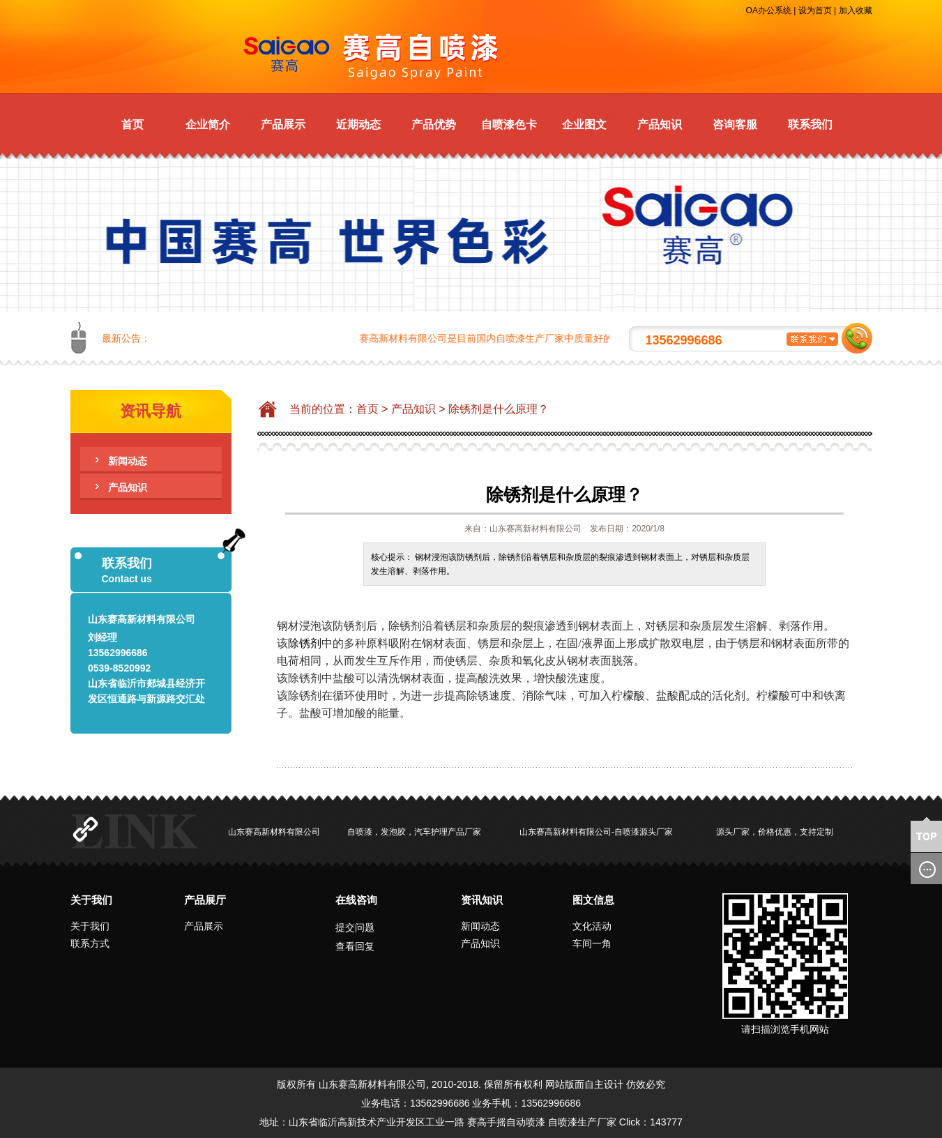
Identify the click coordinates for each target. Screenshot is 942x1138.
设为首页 (815, 10)
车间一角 (591, 943)
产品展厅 (205, 900)
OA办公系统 (768, 10)
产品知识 (659, 124)
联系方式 (89, 943)
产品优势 (433, 124)
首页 (132, 124)
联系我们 (810, 124)
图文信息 (593, 900)
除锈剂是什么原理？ (498, 409)
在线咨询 (356, 900)
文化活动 (591, 926)
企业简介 (207, 124)
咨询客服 (735, 124)
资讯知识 (482, 900)
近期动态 (358, 124)
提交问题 (354, 927)
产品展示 (283, 124)
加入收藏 (855, 10)
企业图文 (584, 124)
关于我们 (91, 900)
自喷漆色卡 (509, 124)
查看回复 (354, 946)
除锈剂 (304, 643)
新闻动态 (127, 460)
